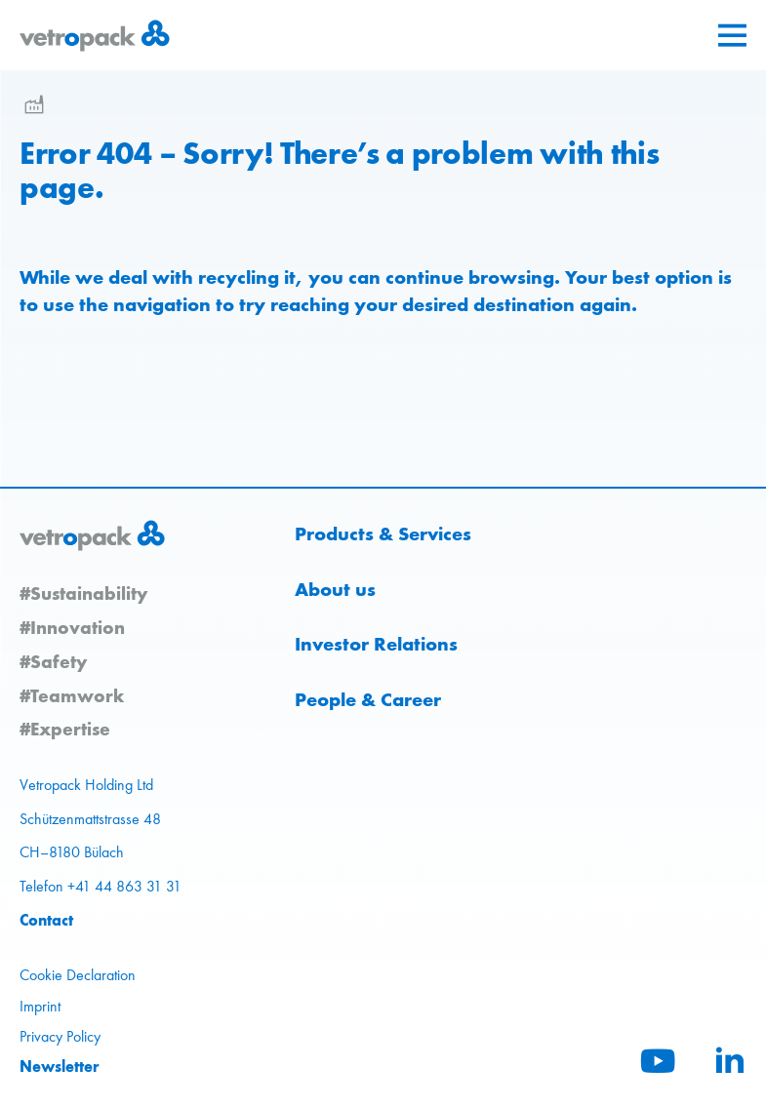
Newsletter (60, 1066)
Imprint (40, 1006)
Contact (46, 919)
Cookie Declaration (78, 975)
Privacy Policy (60, 1036)
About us (335, 589)
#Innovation (72, 627)
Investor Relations (376, 643)
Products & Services (383, 533)
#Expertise (65, 728)
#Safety (53, 661)
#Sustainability (83, 593)
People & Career (368, 699)
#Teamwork (72, 695)
